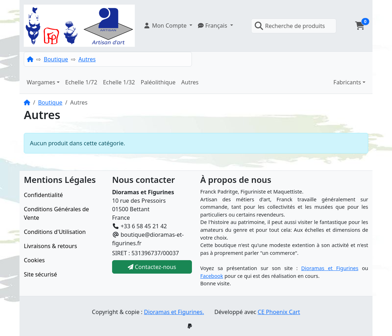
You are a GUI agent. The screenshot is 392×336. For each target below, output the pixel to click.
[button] (167, 25)
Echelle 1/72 (81, 82)
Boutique (56, 59)
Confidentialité (43, 195)
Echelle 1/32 (119, 82)
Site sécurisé (40, 274)
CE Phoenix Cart (279, 312)
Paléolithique (157, 82)
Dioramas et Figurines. (174, 312)
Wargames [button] (41, 82)
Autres (87, 59)
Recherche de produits (289, 26)
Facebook (211, 276)
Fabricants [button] (347, 82)
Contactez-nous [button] (152, 267)
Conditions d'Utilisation (54, 232)
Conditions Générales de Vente (56, 213)
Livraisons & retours (50, 246)
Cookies (34, 260)
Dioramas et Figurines (329, 268)
